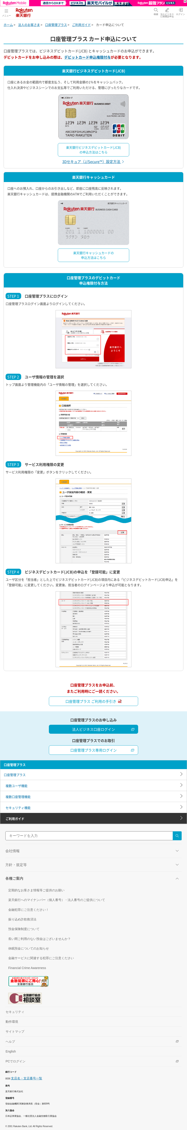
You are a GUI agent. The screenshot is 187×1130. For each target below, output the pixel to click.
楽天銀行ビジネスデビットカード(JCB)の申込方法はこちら (93, 149)
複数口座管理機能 (18, 796)
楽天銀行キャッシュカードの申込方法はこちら (93, 255)
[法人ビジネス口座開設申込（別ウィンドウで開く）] (167, 12)
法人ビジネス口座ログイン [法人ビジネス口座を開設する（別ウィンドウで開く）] (103, 729)
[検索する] (177, 835)
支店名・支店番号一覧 (26, 1078)
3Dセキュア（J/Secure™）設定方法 (93, 161)
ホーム (8, 24)
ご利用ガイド (81, 24)
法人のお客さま (29, 24)
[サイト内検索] (93, 835)
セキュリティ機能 (18, 807)
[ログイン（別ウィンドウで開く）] (180, 11)
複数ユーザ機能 (16, 785)
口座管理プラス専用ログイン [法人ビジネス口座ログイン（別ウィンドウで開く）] (102, 750)
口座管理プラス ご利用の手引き (93, 701)
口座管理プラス (56, 24)
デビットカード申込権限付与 (87, 57)
